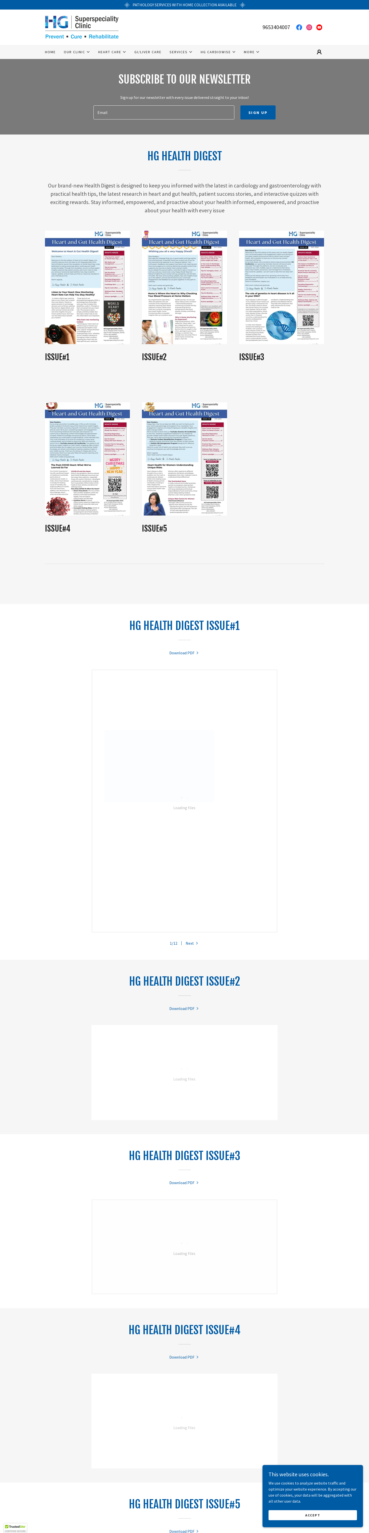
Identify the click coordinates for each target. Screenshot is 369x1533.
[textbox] (163, 112)
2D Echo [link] (138, 1512)
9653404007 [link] (276, 27)
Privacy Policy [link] (235, 1520)
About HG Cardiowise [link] (194, 1520)
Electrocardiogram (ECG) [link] (99, 1512)
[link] (82, 26)
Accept (312, 1515)
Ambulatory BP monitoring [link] (140, 1520)
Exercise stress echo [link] (172, 1512)
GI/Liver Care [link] (148, 52)
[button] (77, 52)
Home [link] (50, 52)
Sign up (258, 112)
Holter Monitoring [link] (88, 1520)
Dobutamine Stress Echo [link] (225, 1512)
